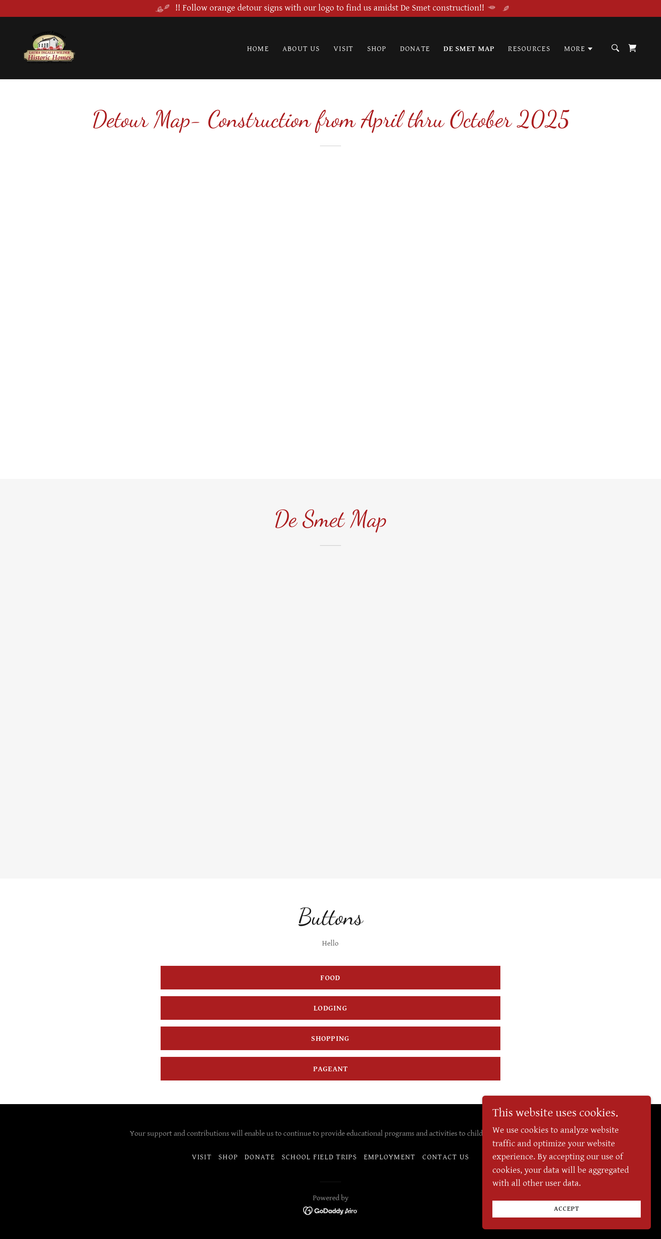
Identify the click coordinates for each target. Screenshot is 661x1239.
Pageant (330, 1068)
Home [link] (258, 48)
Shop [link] (377, 48)
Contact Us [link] (446, 1157)
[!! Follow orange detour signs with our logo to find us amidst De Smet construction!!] (330, 8)
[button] (579, 49)
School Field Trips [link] (319, 1157)
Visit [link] (343, 48)
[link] (49, 47)
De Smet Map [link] (468, 48)
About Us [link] (301, 48)
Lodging (330, 1008)
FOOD (330, 977)
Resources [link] (529, 48)
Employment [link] (390, 1157)
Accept (567, 1209)
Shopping (330, 1038)
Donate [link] (415, 48)
